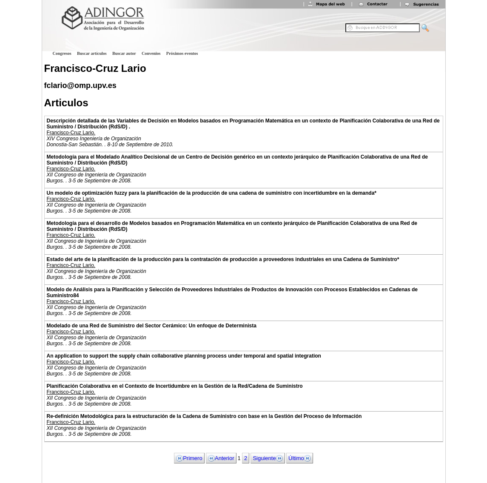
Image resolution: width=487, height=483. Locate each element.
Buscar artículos (92, 53)
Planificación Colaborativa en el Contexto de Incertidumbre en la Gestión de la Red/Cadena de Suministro (175, 386)
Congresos (62, 53)
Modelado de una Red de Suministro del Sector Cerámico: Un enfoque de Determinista (151, 326)
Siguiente (267, 458)
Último (299, 458)
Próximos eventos (182, 53)
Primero (189, 458)
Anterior (221, 458)
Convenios (151, 53)
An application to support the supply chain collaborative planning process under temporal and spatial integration (184, 356)
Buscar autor (124, 53)
